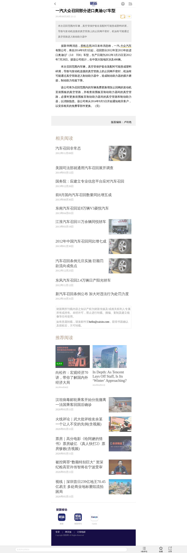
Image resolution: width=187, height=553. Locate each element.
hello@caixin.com (99, 321)
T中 (129, 17)
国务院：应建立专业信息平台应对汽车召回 (89, 181)
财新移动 (61, 509)
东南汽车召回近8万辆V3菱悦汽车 (82, 208)
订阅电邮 (80, 532)
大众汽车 (126, 45)
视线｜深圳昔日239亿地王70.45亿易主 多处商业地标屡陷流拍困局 (80, 487)
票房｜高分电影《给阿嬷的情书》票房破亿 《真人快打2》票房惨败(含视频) (80, 444)
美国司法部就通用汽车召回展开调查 (84, 168)
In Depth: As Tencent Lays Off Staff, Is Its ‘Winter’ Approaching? (110, 376)
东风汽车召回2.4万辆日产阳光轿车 (83, 280)
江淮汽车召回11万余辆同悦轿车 (80, 222)
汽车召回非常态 (68, 148)
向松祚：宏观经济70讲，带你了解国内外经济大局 (71, 377)
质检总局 (86, 45)
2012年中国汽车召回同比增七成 (80, 241)
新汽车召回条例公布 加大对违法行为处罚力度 (92, 294)
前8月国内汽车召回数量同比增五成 (83, 195)
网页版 (68, 532)
